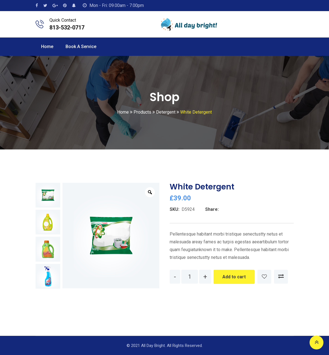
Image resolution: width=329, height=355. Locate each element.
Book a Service (81, 46)
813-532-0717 (66, 27)
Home (47, 46)
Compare (281, 277)
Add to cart (234, 276)
